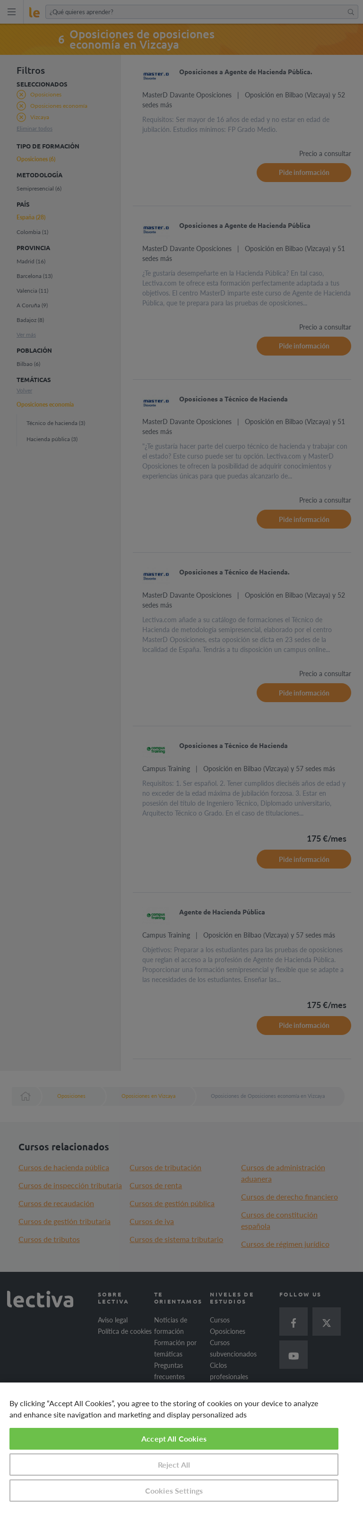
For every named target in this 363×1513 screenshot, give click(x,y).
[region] (181, 1448)
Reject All (174, 1464)
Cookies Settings (174, 1490)
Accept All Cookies (174, 1438)
